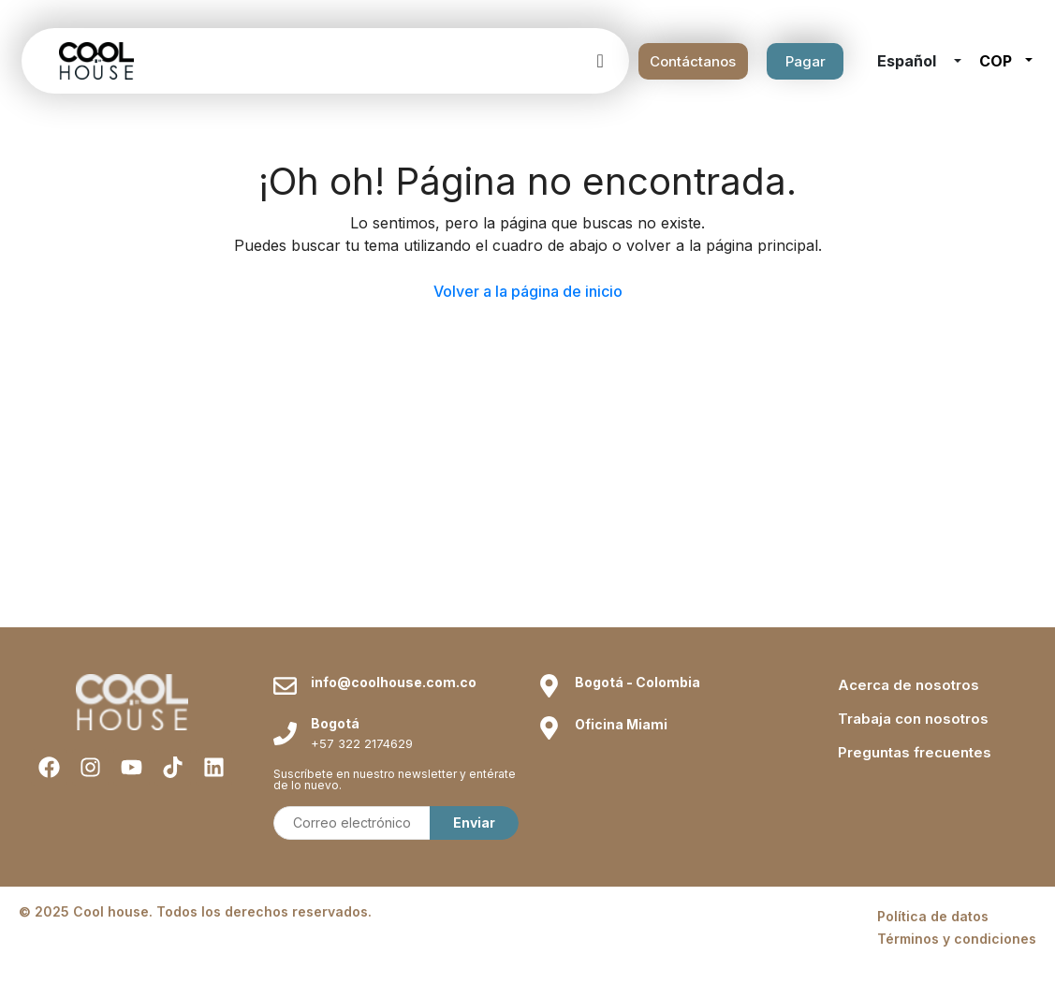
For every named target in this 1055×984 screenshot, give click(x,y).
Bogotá (335, 723)
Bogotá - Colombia (637, 682)
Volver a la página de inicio (528, 291)
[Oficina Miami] (549, 728)
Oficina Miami (621, 724)
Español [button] (908, 60)
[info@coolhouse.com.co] (285, 686)
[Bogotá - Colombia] (549, 686)
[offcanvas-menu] (599, 60)
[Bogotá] (285, 733)
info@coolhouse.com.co (393, 682)
